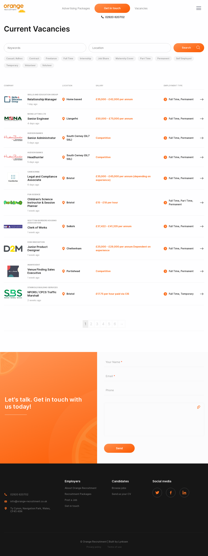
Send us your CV (121, 494)
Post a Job (71, 500)
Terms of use (114, 547)
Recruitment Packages (78, 494)
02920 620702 (112, 17)
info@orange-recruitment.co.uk (29, 501)
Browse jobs (119, 488)
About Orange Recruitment (80, 488)
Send (119, 448)
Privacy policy (94, 547)
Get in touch (111, 8)
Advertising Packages (75, 8)
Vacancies (140, 8)
